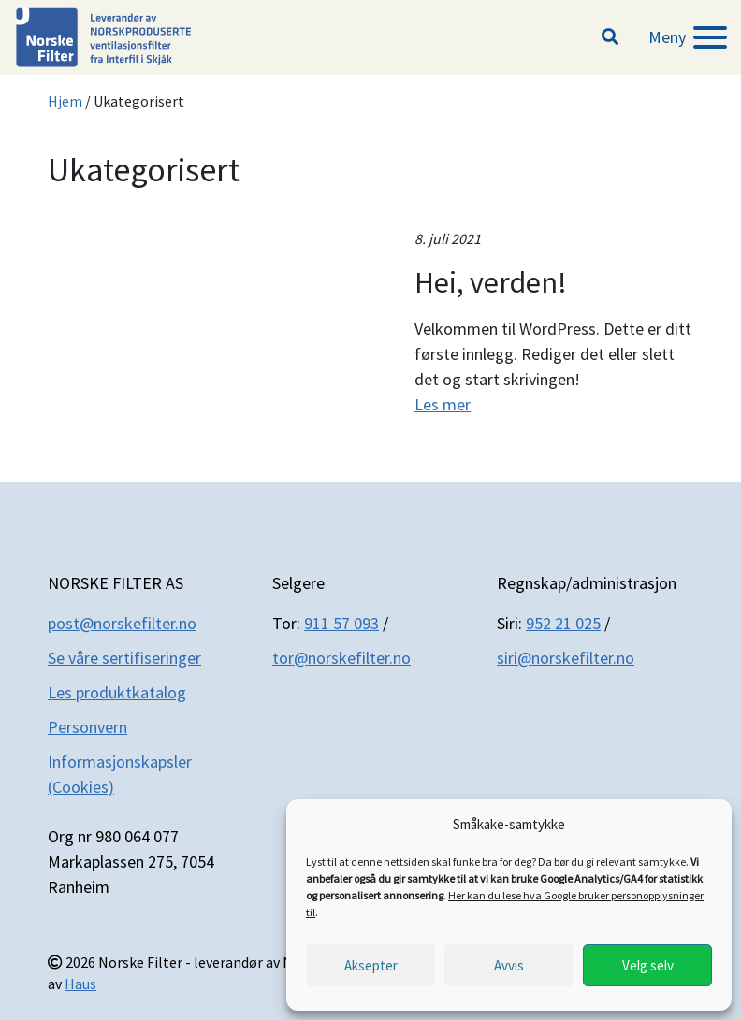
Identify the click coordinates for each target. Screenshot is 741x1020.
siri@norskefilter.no (565, 657)
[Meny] (687, 37)
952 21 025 (563, 623)
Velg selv (648, 965)
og (176, 692)
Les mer (442, 404)
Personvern (87, 727)
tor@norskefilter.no (341, 657)
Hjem (65, 101)
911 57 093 (341, 623)
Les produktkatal (107, 692)
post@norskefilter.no (122, 623)
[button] (610, 37)
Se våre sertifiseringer (124, 657)
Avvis (509, 965)
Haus (80, 984)
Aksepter (371, 965)
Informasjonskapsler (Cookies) (120, 774)
